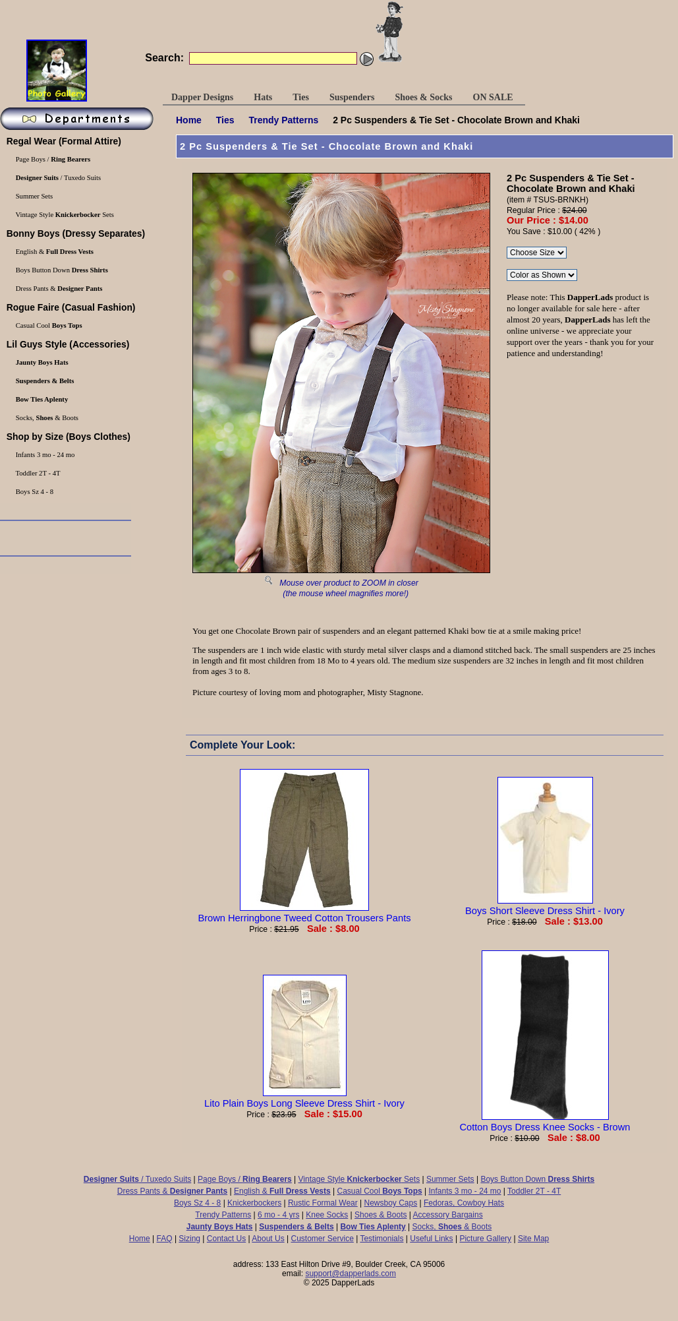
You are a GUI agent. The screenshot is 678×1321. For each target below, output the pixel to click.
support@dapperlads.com (350, 1273)
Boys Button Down (537, 1179)
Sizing (189, 1238)
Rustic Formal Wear (323, 1203)
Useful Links (431, 1238)
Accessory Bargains (448, 1214)
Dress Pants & (172, 1191)
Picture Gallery (485, 1238)
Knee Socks (327, 1214)
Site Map (533, 1238)
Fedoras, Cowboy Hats (464, 1203)
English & (282, 1191)
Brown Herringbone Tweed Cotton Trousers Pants (304, 912)
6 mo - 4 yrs (278, 1214)
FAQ (165, 1238)
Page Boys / (245, 1179)
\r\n (542, 275)
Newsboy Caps (391, 1203)
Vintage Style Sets (359, 1179)
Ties (225, 120)
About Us (268, 1238)
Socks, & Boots (452, 1226)
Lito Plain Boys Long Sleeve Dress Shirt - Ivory (304, 1098)
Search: (164, 57)
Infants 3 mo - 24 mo (464, 1191)
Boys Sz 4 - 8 (197, 1203)
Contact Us (226, 1238)
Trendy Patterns (283, 120)
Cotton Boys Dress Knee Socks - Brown (544, 1121)
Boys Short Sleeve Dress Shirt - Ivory (545, 905)
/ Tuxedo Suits (137, 1179)
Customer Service (322, 1238)
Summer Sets (450, 1179)
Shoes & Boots (380, 1214)
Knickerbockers (254, 1203)
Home (189, 120)
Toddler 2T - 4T (534, 1191)
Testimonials (381, 1238)
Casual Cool (379, 1191)
